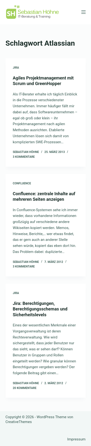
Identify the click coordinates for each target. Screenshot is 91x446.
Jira (16, 67)
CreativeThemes (19, 422)
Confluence (22, 183)
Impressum (76, 439)
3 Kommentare (24, 156)
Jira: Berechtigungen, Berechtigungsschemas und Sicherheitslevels (40, 309)
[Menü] (83, 12)
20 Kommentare (25, 388)
